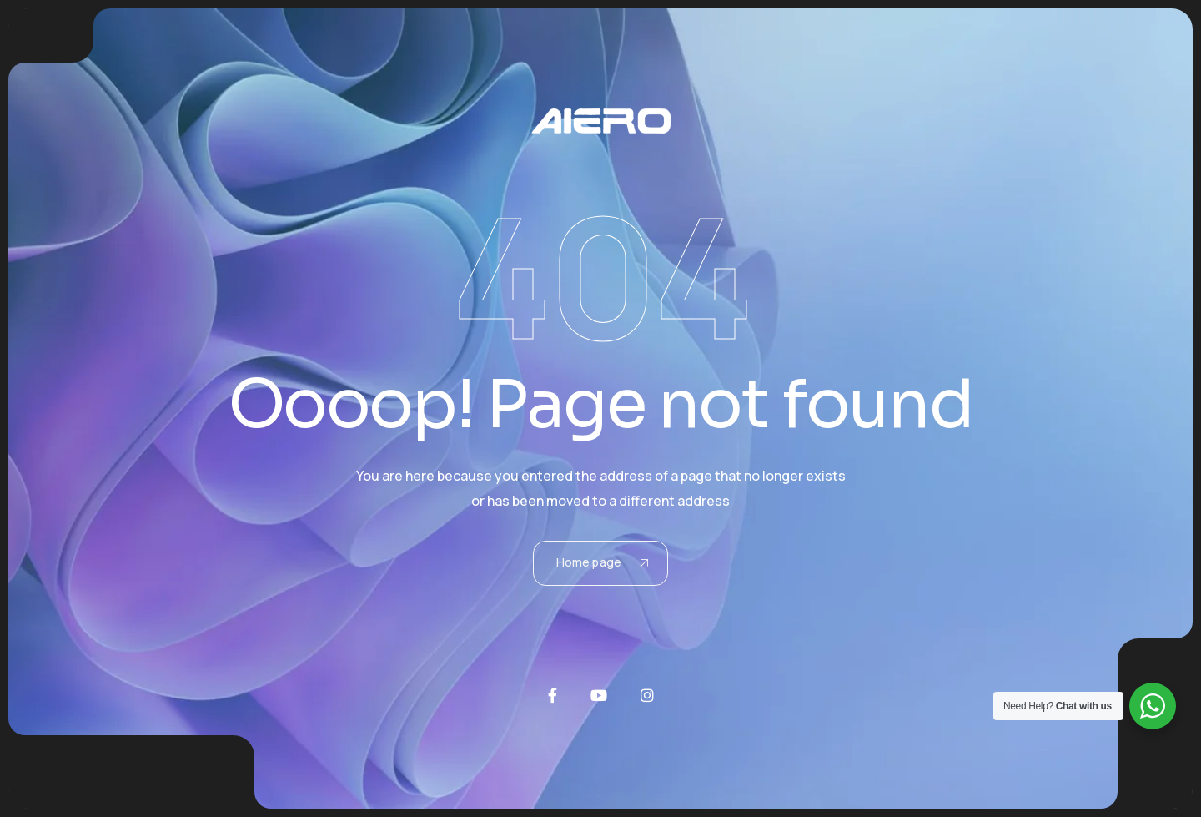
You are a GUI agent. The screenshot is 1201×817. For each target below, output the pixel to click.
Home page (602, 562)
